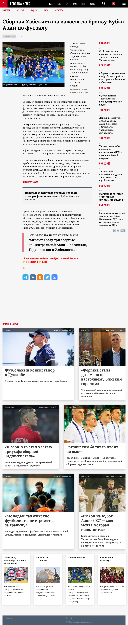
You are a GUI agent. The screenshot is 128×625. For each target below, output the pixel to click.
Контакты (9, 618)
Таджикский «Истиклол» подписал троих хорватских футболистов (111, 176)
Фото (46, 10)
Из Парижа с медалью (42, 559)
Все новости (119, 230)
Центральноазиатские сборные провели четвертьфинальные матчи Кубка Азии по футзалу (53, 196)
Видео (34, 10)
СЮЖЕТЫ (59, 10)
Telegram (31, 261)
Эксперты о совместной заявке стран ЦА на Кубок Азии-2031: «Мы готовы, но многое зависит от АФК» (112, 218)
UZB (83, 3)
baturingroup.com (82, 622)
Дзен (45, 261)
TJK (67, 3)
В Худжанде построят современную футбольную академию (112, 196)
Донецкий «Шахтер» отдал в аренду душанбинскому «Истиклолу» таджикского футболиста (110, 125)
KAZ (50, 3)
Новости (6, 10)
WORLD (93, 3)
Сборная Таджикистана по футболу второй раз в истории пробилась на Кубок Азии (112, 78)
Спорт (20, 36)
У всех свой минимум (106, 559)
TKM (75, 3)
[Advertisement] (64, 303)
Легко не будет (77, 557)
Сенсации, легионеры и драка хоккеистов (15, 560)
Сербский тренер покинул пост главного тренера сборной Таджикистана (111, 56)
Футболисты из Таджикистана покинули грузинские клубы (110, 100)
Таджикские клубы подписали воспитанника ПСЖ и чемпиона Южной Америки (110, 152)
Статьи (20, 10)
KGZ (59, 3)
